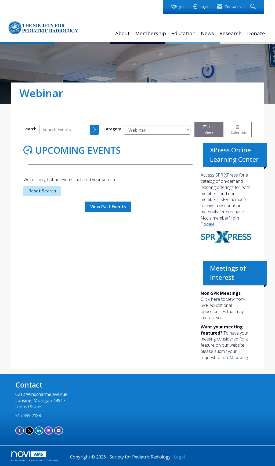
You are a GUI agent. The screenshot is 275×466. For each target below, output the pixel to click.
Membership (150, 33)
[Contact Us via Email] (58, 430)
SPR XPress (226, 175)
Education (183, 33)
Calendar (237, 130)
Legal (179, 457)
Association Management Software (35, 456)
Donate (256, 33)
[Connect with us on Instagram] (48, 430)
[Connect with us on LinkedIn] (39, 430)
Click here (210, 299)
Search (30, 128)
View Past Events (108, 207)
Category (112, 128)
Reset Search (42, 191)
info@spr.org (235, 357)
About (122, 33)
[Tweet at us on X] (29, 430)
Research (230, 33)
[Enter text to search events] (64, 129)
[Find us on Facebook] (19, 430)
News (207, 33)
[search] (94, 130)
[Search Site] (253, 6)
